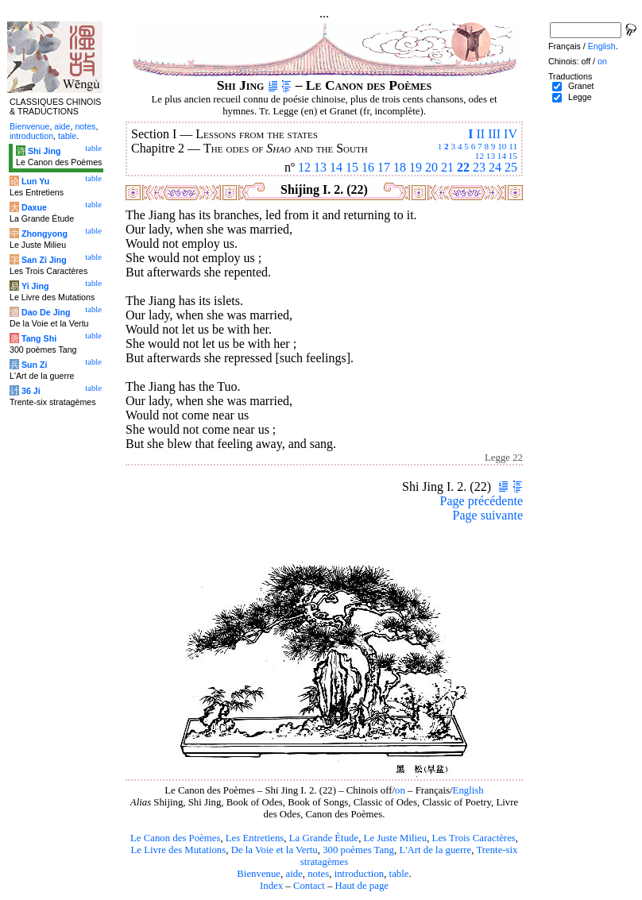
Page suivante (488, 515)
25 (511, 167)
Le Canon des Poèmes (175, 838)
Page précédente (481, 501)
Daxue (34, 207)
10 (501, 146)
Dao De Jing (46, 312)
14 (501, 155)
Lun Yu (35, 181)
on (400, 790)
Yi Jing (35, 286)
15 (513, 155)
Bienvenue (258, 873)
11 (513, 146)
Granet (581, 86)
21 (447, 167)
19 (415, 167)
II (480, 134)
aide (293, 873)
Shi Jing (44, 151)
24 (495, 167)
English (468, 790)
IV (510, 134)
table (399, 873)
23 (479, 167)
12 (479, 155)
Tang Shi (38, 338)
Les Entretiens (255, 838)
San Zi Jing (44, 260)
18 (399, 167)
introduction (360, 873)
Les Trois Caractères (474, 838)
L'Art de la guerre (435, 850)
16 (368, 167)
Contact (309, 885)
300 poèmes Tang (358, 850)
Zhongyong (44, 233)
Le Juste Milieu (395, 838)
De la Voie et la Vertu (274, 850)
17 (383, 167)
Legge (580, 97)
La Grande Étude (323, 838)
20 (431, 167)
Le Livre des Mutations (178, 850)
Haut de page (362, 885)
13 (490, 155)
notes (318, 873)
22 (463, 167)
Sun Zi (34, 364)
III (494, 134)
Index (271, 885)
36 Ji (31, 391)
